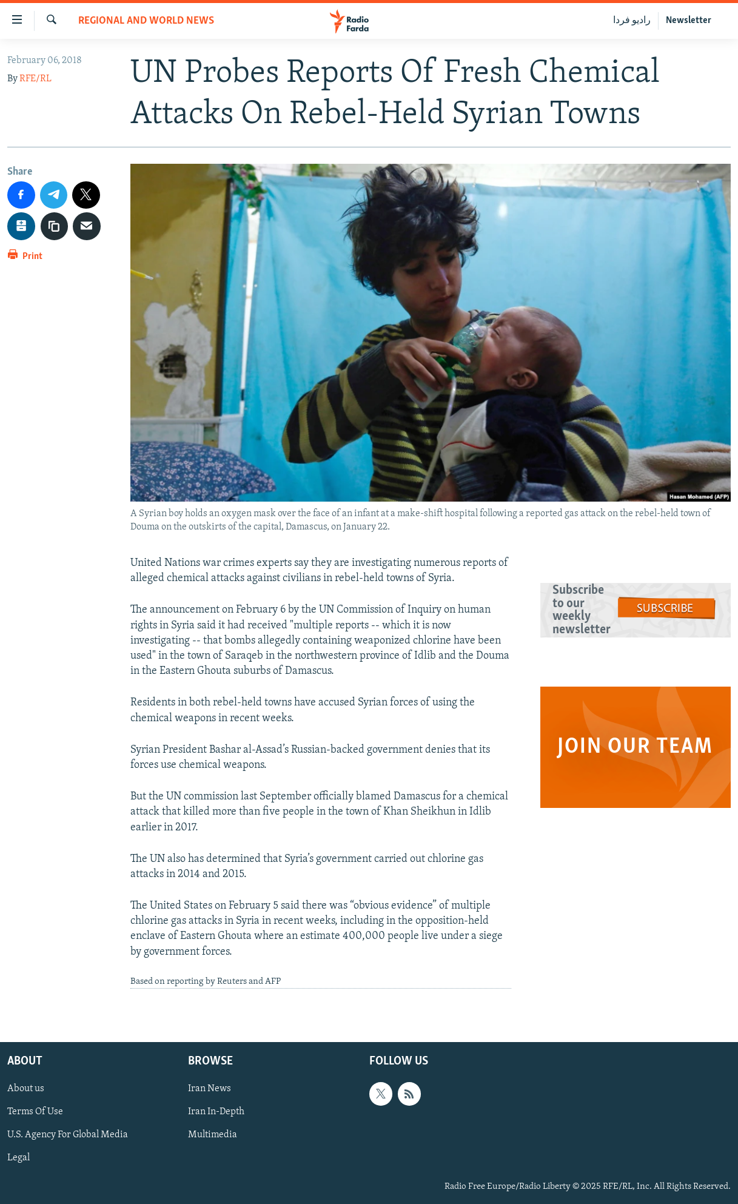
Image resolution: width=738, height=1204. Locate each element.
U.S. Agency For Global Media (67, 1135)
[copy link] (55, 226)
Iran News (209, 1089)
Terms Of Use (35, 1112)
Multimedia (212, 1135)
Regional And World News (146, 21)
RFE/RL (35, 79)
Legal (18, 1158)
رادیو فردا (632, 20)
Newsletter (688, 20)
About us (25, 1089)
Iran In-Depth (216, 1112)
